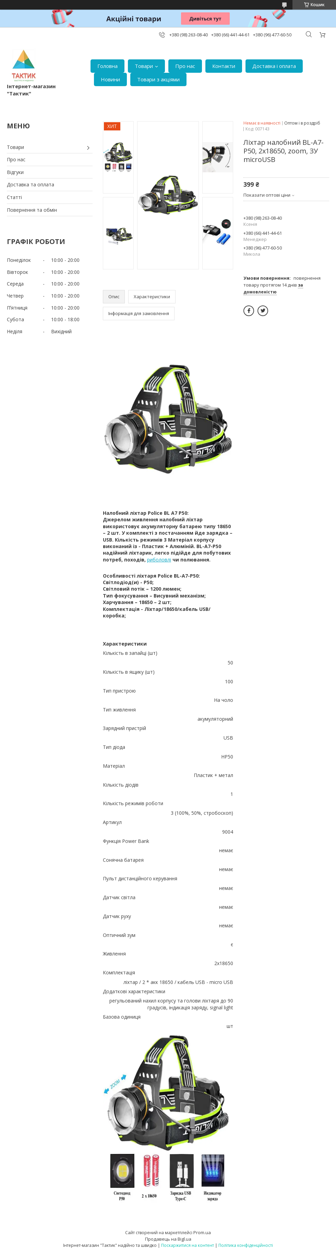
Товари (144, 65)
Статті (14, 197)
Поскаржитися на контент (187, 1245)
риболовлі (159, 559)
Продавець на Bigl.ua (168, 1239)
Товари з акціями (158, 79)
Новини (110, 79)
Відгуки (15, 172)
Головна (107, 65)
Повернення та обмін (32, 210)
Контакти (223, 65)
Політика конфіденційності (245, 1245)
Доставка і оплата (274, 65)
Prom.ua (202, 1232)
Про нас (185, 65)
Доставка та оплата (30, 184)
